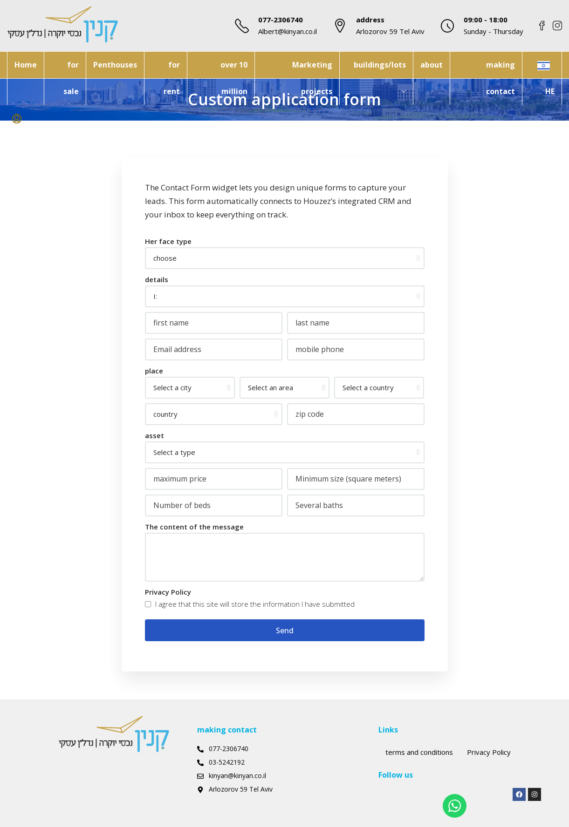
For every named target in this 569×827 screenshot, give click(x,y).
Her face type (168, 241)
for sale (71, 78)
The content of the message (194, 526)
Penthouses (115, 65)
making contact (500, 78)
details (156, 279)
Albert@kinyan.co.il (287, 31)
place (154, 370)
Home (25, 65)
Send (285, 630)
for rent (172, 78)
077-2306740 (280, 19)
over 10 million (233, 78)
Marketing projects (312, 78)
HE (550, 91)
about (431, 65)
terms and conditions (419, 752)
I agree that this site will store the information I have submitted (250, 604)
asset (154, 435)
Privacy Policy (168, 592)
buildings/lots (380, 65)
